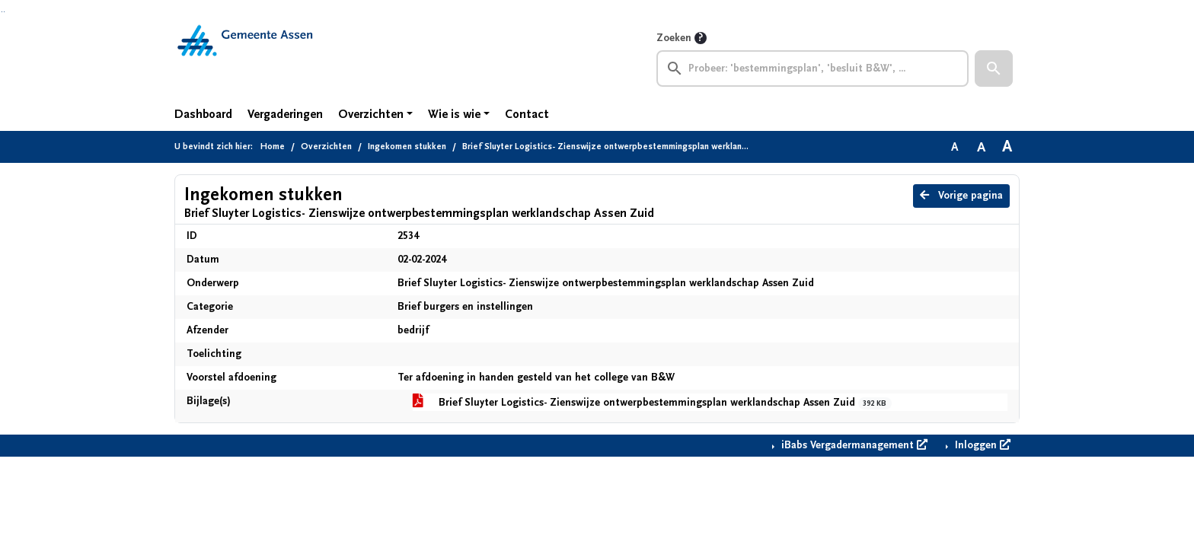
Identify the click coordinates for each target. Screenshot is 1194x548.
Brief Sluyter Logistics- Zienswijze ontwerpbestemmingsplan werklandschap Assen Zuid (652, 403)
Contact (527, 114)
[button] (994, 68)
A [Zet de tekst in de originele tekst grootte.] (955, 147)
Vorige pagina (961, 196)
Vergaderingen (285, 114)
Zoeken (673, 38)
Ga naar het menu (4, 11)
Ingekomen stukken (407, 146)
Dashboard (203, 114)
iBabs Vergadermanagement (852, 445)
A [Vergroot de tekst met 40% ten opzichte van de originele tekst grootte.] (1007, 147)
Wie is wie (454, 114)
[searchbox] (812, 68)
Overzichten (371, 114)
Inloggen (981, 445)
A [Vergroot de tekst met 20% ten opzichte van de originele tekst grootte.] (981, 147)
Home (272, 146)
